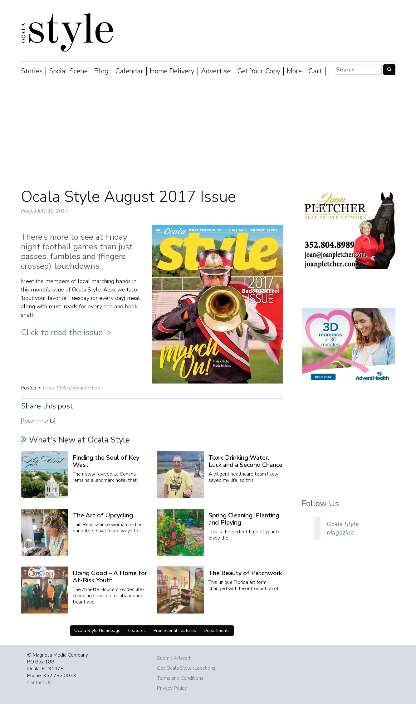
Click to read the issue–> (66, 332)
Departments (217, 630)
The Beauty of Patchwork (245, 573)
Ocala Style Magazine (343, 528)
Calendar (129, 71)
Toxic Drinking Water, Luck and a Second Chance (245, 461)
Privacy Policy (172, 688)
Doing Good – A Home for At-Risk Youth (110, 576)
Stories (31, 71)
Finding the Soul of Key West (106, 461)
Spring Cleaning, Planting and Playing (243, 519)
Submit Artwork (174, 658)
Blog (101, 71)
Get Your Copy (258, 71)
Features (137, 630)
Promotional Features (175, 630)
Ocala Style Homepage (97, 630)
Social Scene (68, 71)
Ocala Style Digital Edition (71, 387)
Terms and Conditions (180, 678)
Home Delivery (172, 71)
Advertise (216, 71)
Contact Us (39, 682)
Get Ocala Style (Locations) (187, 668)
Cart (315, 71)
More (294, 71)
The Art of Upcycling (103, 515)
